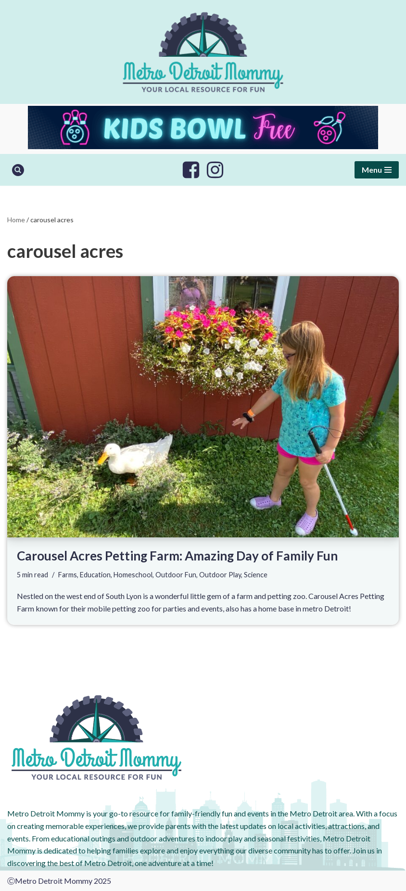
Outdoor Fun (175, 575)
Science (255, 575)
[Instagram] (215, 170)
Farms (67, 575)
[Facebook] (191, 170)
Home (16, 220)
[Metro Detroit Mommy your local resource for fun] (203, 52)
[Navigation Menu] (377, 169)
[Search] (18, 170)
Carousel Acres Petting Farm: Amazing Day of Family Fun (177, 555)
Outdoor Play (220, 575)
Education (95, 575)
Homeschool (133, 575)
